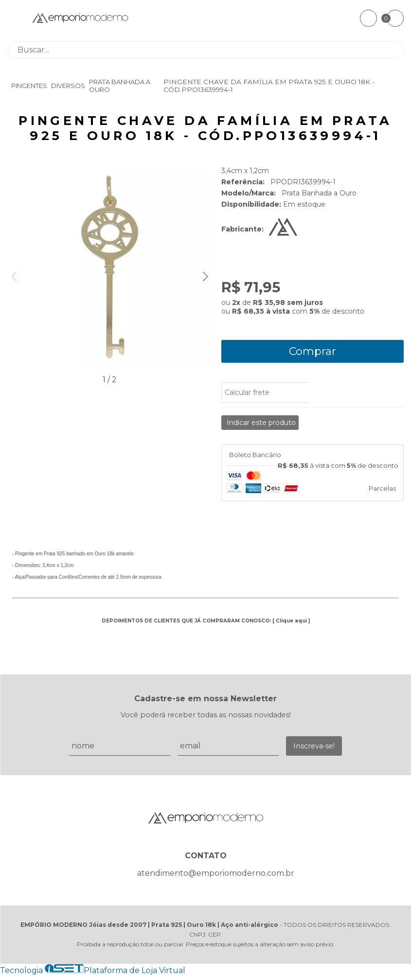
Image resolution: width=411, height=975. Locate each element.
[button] (205, 276)
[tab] (312, 455)
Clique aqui (291, 621)
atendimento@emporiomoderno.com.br (215, 873)
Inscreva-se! (314, 746)
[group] (109, 269)
